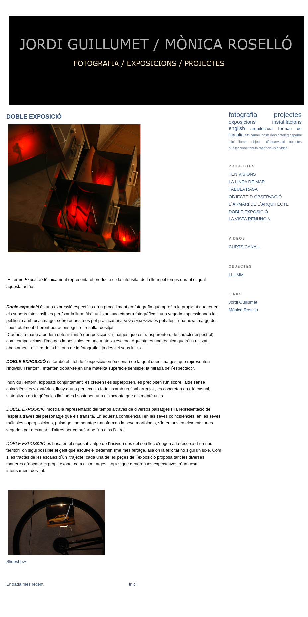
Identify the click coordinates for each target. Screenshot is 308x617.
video (283, 148)
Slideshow (16, 561)
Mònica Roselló (243, 309)
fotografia (243, 114)
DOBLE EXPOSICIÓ (34, 116)
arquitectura (261, 128)
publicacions (238, 148)
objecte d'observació (268, 142)
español (296, 135)
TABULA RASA (243, 189)
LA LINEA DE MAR (247, 181)
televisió (272, 148)
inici (232, 142)
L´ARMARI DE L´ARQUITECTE (259, 204)
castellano (269, 135)
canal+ (255, 135)
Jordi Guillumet (243, 302)
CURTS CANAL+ (245, 246)
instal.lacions (287, 122)
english (237, 128)
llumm (242, 142)
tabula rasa (256, 148)
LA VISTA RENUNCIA (249, 218)
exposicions (242, 122)
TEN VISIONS (242, 174)
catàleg (283, 135)
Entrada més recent (24, 584)
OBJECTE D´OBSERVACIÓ (255, 196)
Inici (133, 584)
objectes (295, 142)
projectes (288, 114)
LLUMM (236, 274)
